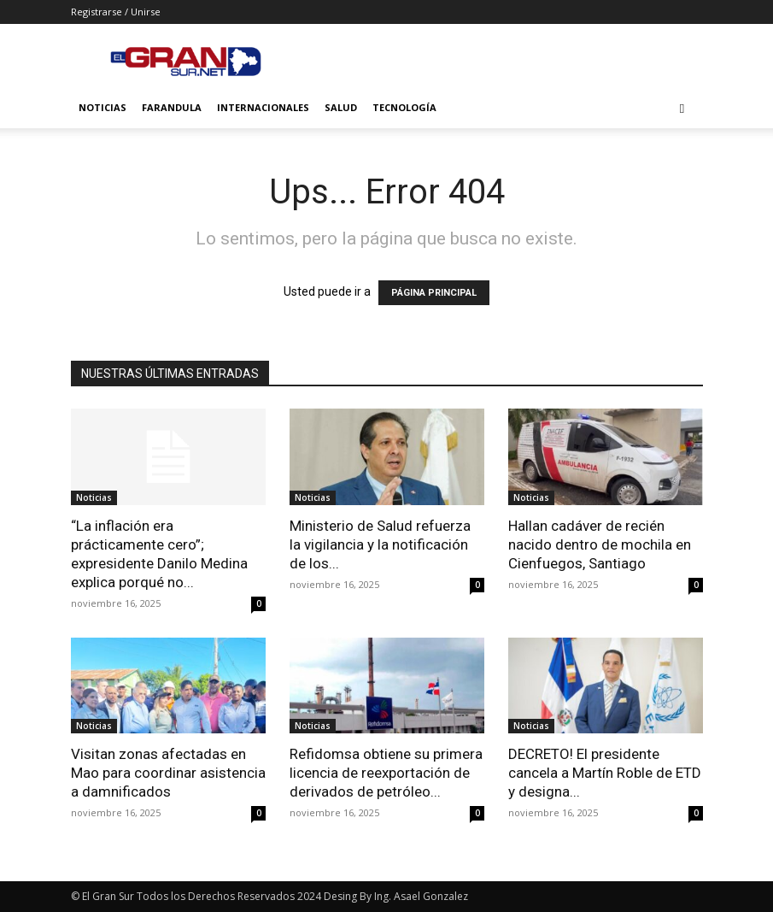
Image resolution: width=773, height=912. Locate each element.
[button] (682, 108)
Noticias (102, 107)
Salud (341, 107)
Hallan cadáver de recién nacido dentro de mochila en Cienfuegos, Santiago (599, 544)
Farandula (172, 107)
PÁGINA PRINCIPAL (434, 292)
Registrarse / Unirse (116, 11)
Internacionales (263, 107)
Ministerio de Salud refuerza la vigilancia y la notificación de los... (380, 544)
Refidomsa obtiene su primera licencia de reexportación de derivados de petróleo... (386, 772)
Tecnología (404, 107)
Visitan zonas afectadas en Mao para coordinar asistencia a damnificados (168, 772)
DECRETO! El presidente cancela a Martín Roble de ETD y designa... (604, 772)
